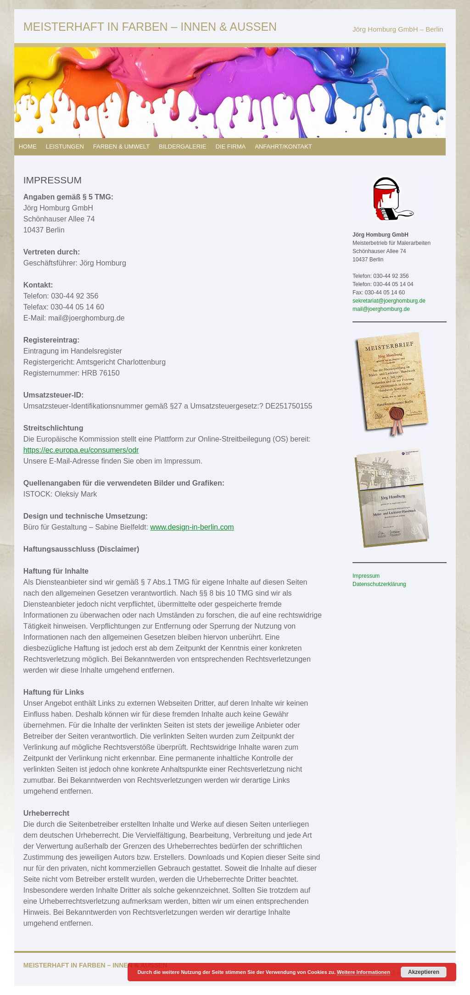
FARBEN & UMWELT (121, 146)
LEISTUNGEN (65, 146)
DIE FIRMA (230, 146)
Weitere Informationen (363, 972)
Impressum (366, 576)
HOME (28, 146)
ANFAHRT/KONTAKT (283, 146)
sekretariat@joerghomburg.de (388, 301)
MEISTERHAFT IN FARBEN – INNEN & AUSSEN (150, 26)
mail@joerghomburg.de (381, 309)
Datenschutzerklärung (379, 584)
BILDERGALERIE (182, 146)
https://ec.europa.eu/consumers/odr (81, 450)
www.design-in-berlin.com (192, 527)
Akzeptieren (423, 972)
